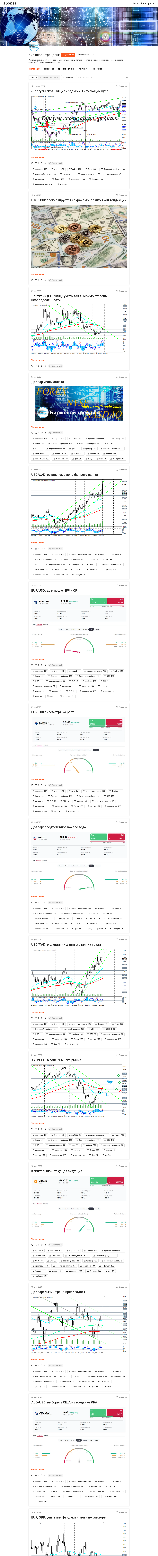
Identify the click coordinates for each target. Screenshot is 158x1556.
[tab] (34, 69)
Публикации (34, 69)
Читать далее (37, 157)
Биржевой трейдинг (44, 55)
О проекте (97, 69)
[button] (79, 125)
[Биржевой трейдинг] (34, 46)
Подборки (49, 69)
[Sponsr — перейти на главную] (10, 3)
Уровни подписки (66, 69)
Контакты (83, 69)
